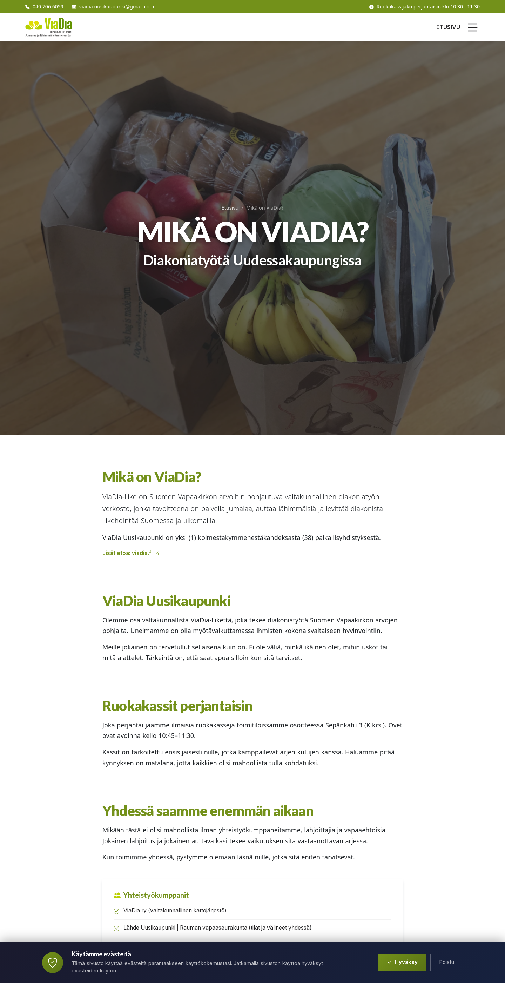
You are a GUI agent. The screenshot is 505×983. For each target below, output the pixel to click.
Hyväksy (402, 962)
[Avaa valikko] (473, 27)
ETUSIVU (448, 27)
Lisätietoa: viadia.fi (130, 553)
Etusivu (230, 207)
